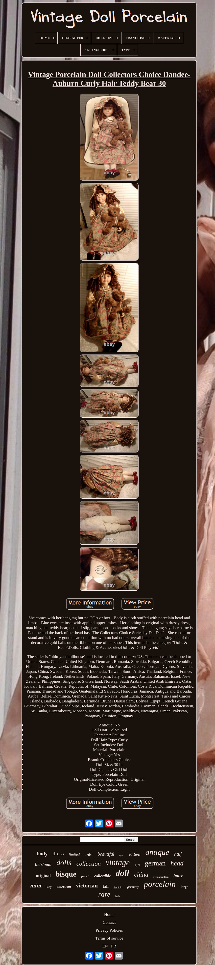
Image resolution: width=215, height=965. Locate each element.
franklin (118, 887)
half (178, 854)
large (184, 887)
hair (117, 896)
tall (106, 886)
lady (49, 887)
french (85, 876)
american (64, 887)
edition (134, 854)
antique (157, 852)
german (155, 863)
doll (122, 873)
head (176, 863)
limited (74, 854)
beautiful (105, 854)
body (42, 854)
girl (137, 865)
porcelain (160, 884)
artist (89, 855)
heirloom (43, 864)
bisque (66, 874)
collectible (102, 876)
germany (133, 887)
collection (88, 863)
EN (105, 946)
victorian (87, 886)
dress (58, 853)
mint (36, 885)
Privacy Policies (109, 930)
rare (104, 894)
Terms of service (109, 938)
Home (109, 914)
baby (178, 875)
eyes (121, 855)
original (43, 875)
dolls (63, 862)
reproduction (160, 876)
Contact (109, 922)
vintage (118, 862)
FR (113, 946)
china (141, 874)
